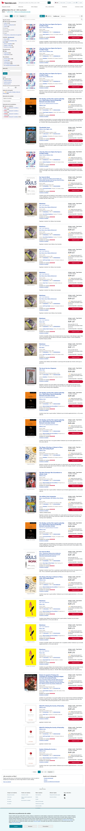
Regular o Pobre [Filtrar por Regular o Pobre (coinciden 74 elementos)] (8, 45)
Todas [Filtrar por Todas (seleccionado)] (5, 51)
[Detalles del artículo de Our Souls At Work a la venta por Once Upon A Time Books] (30, 559)
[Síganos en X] (64, 798)
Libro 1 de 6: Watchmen (44, 205)
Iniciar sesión (62, 2)
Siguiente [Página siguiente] (22, 16)
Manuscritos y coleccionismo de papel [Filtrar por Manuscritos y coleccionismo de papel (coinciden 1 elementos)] (12, 34)
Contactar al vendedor (43, 38)
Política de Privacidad (39, 801)
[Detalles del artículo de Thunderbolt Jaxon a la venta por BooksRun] (30, 135)
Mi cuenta (9, 799)
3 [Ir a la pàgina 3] (17, 16)
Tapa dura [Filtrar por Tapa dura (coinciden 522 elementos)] (7, 52)
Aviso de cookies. (37, 821)
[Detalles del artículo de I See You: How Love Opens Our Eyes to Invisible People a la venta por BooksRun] (30, 55)
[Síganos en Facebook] (64, 795)
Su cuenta (69, 2)
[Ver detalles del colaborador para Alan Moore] (41, 207)
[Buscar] (49, 3)
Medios (37, 797)
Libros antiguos (34, 6)
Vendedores (64, 6)
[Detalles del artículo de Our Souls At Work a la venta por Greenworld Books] (30, 184)
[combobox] (33, 3)
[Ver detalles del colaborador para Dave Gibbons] (42, 105)
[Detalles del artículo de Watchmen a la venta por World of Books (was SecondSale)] (30, 608)
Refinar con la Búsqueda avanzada (22, 11)
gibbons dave (10, 11)
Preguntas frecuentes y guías (55, 794)
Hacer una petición (7, 781)
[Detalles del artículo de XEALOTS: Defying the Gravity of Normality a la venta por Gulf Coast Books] (30, 735)
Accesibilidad (38, 808)
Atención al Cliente (53, 797)
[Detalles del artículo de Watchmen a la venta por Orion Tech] (30, 278)
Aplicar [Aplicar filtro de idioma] (5, 73)
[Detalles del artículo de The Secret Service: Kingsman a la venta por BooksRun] (30, 375)
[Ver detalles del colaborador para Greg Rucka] (42, 498)
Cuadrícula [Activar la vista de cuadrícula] (48, 16)
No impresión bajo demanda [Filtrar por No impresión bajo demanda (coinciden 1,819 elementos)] (11, 65)
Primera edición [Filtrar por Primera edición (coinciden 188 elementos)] (8, 58)
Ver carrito (9, 803)
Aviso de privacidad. (16, 822)
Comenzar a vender (79, 6)
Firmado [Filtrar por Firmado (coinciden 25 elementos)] (6, 60)
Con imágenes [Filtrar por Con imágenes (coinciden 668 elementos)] (7, 63)
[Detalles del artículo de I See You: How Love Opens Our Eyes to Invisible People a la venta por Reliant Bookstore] (30, 159)
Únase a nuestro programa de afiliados (26, 798)
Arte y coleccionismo (50, 6)
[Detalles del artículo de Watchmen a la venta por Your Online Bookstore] (30, 209)
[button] (81, 19)
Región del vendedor (7, 98)
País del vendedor (7, 101)
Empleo (37, 799)
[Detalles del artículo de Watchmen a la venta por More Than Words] (30, 349)
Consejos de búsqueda (48, 778)
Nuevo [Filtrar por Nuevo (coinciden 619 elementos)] (6, 39)
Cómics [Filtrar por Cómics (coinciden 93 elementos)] (6, 26)
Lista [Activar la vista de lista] (42, 16)
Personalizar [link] (45, 826)
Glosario (45, 779)
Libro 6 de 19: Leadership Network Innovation (48, 103)
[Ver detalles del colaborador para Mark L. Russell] (42, 178)
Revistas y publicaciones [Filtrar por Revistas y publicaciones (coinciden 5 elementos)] (9, 24)
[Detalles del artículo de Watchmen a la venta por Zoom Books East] (30, 657)
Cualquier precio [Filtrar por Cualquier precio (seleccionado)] (7, 78)
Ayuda (80, 2)
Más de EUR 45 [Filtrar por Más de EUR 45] (7, 83)
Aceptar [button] (16, 826)
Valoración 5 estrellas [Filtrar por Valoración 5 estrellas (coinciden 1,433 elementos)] (12, 116)
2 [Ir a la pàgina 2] (14, 16)
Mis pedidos (9, 801)
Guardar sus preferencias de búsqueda (52, 781)
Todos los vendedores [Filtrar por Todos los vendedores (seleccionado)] (8, 106)
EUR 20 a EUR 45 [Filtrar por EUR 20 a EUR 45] (7, 82)
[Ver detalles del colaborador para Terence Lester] (42, 27)
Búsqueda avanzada (6, 6)
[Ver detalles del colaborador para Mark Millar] (42, 369)
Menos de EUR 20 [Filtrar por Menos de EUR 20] (7, 80)
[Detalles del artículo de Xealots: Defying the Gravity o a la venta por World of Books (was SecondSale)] (30, 756)
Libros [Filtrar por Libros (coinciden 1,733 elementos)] (6, 23)
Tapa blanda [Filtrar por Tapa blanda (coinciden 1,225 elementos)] (7, 54)
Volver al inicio (42, 789)
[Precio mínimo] (5, 88)
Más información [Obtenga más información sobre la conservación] (11, 37)
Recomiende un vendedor (25, 800)
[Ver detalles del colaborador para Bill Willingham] (48, 498)
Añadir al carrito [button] (75, 37)
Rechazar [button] (30, 826)
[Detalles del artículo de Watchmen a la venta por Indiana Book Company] (30, 324)
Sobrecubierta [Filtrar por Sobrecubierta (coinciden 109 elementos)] (7, 62)
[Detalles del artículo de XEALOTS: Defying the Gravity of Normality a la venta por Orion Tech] (30, 713)
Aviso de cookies (38, 805)
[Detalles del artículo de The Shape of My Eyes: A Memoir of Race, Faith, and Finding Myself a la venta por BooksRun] (30, 455)
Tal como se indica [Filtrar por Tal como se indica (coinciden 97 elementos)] (8, 47)
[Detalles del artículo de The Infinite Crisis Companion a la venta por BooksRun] (30, 504)
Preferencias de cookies (67, 819)
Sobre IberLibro (38, 794)
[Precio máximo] (11, 88)
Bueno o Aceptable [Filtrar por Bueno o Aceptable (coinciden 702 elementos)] (8, 43)
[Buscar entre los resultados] (53, 19)
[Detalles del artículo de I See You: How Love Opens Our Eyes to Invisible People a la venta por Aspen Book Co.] (30, 32)
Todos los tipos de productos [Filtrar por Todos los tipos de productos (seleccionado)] (9, 21)
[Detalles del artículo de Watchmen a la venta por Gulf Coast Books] (30, 255)
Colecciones (20, 6)
